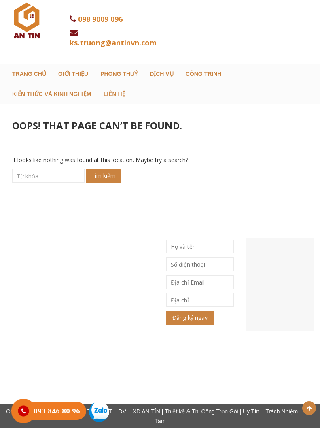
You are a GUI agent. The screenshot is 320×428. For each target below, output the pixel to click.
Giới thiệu (73, 74)
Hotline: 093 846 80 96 (37, 297)
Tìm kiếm (103, 176)
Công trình (204, 74)
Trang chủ (29, 74)
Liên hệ (114, 94)
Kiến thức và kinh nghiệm (51, 94)
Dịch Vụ (162, 74)
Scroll (309, 408)
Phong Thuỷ (119, 74)
